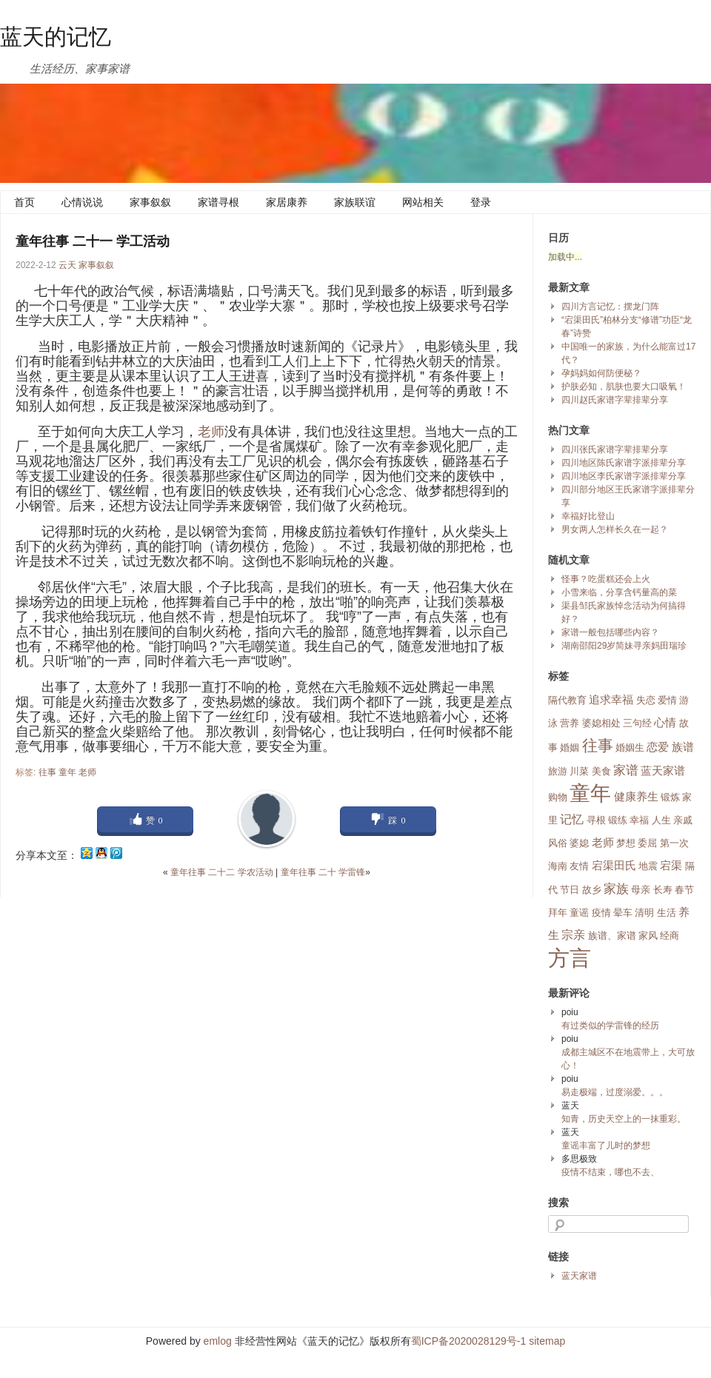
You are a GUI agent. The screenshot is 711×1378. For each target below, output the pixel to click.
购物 (557, 797)
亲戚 (682, 820)
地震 (648, 866)
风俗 (557, 843)
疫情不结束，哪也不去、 (610, 1172)
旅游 (557, 771)
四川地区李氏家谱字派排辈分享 (623, 476)
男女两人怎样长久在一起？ (614, 529)
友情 (579, 866)
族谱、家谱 (612, 935)
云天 (67, 265)
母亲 (640, 889)
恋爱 (658, 747)
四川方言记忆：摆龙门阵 (610, 306)
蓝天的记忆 (55, 36)
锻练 (617, 820)
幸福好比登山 (588, 516)
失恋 (645, 700)
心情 (665, 723)
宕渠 (671, 866)
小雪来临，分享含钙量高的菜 (619, 592)
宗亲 (573, 935)
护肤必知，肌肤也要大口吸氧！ (623, 386)
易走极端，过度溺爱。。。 (614, 1092)
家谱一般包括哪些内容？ (610, 632)
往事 (47, 772)
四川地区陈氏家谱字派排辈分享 (623, 463)
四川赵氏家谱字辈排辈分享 (614, 400)
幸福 (639, 820)
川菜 (579, 771)
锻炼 (670, 797)
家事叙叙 (150, 202)
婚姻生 (629, 747)
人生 (661, 820)
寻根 (596, 820)
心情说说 (82, 202)
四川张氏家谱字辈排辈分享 (614, 449)
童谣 (579, 912)
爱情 (667, 700)
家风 (648, 935)
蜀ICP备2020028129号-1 (469, 1341)
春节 (684, 889)
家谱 (625, 770)
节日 (569, 889)
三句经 (637, 723)
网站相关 (423, 202)
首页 (24, 202)
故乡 (591, 889)
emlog (218, 1341)
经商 (669, 935)
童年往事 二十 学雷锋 (323, 872)
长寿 (662, 889)
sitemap (547, 1341)
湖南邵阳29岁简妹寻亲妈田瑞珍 (624, 645)
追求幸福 (611, 700)
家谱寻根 (218, 202)
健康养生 (636, 797)
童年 (67, 772)
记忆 (572, 819)
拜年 (557, 912)
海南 (557, 866)
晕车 (622, 912)
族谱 (683, 747)
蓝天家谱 (663, 771)
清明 (644, 912)
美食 (601, 771)
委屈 (647, 843)
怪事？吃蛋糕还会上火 (605, 579)
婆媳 (579, 843)
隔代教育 (567, 700)
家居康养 (286, 202)
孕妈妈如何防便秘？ (601, 373)
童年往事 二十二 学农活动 (221, 872)
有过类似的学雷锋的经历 (610, 1025)
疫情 (601, 912)
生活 (666, 912)
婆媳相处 (601, 723)
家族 (616, 888)
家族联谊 (354, 202)
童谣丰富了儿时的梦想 (605, 1145)
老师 (211, 431)
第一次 (674, 843)
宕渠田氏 (614, 866)
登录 (480, 202)
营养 (569, 723)
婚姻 (569, 747)
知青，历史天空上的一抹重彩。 (623, 1119)
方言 (569, 958)
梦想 (625, 843)
